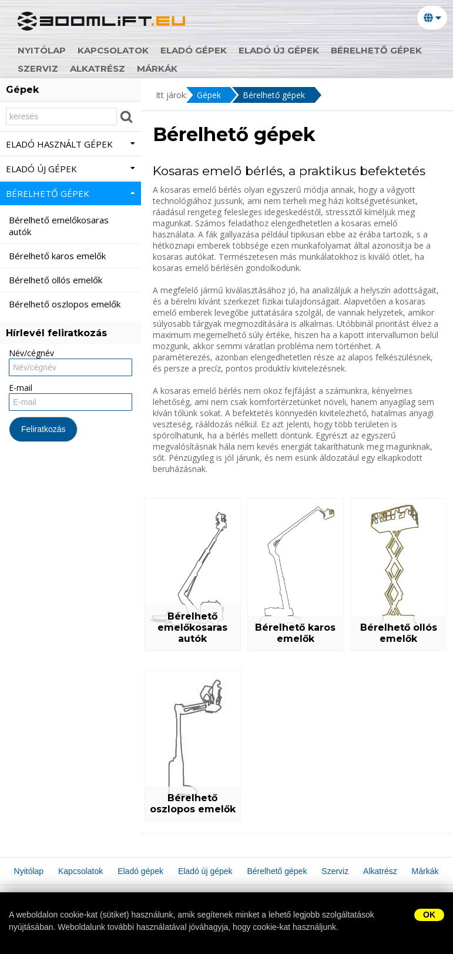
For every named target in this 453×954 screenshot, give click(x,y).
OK (429, 914)
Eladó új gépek (279, 50)
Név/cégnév (31, 353)
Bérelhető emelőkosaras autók (192, 627)
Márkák (157, 68)
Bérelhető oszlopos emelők (193, 803)
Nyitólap (42, 50)
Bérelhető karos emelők (295, 633)
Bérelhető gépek (376, 50)
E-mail (20, 387)
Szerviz (38, 68)
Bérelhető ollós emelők (398, 633)
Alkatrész (97, 68)
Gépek (209, 95)
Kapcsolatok (113, 50)
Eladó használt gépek (70, 144)
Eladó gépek (193, 50)
